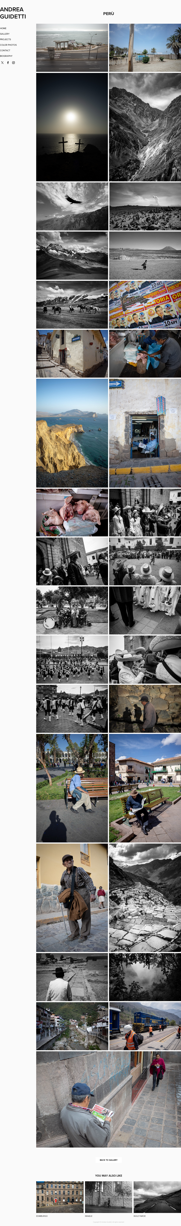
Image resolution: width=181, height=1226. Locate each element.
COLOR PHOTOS (8, 44)
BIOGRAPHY (6, 55)
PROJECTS (5, 39)
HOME (3, 28)
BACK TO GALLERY (109, 1160)
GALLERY (4, 33)
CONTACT (5, 50)
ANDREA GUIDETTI (13, 13)
